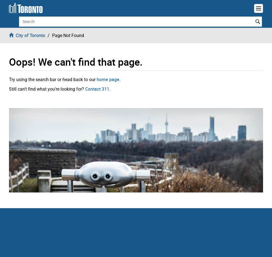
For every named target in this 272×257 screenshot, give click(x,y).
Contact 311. (97, 89)
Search (258, 22)
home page (108, 79)
